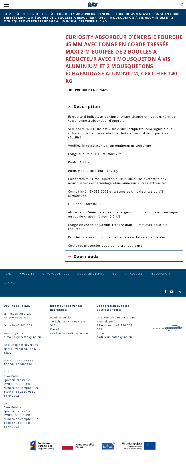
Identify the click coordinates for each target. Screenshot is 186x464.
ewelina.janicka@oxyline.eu (69, 333)
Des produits (35, 14)
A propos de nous (55, 273)
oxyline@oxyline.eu (27, 337)
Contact (10, 282)
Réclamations (161, 273)
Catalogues (134, 273)
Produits (26, 273)
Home (8, 14)
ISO (114, 273)
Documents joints (90, 273)
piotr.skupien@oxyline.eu (114, 337)
